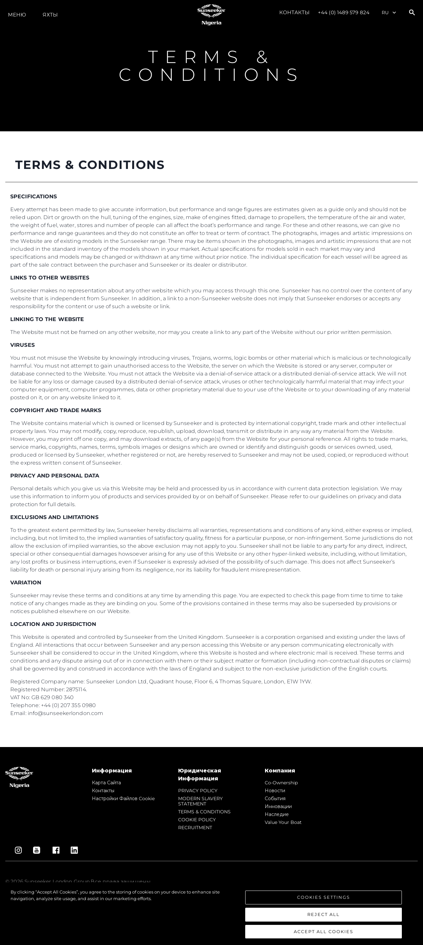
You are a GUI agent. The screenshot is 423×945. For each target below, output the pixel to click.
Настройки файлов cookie (123, 798)
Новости (275, 791)
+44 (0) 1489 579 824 (343, 12)
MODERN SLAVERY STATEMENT (200, 801)
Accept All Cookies (323, 935)
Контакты (294, 12)
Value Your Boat (283, 822)
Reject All (323, 918)
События (275, 798)
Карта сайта (106, 783)
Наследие (277, 814)
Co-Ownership (281, 783)
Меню (17, 15)
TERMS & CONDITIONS (204, 812)
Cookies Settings (323, 901)
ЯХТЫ (50, 15)
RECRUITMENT (195, 828)
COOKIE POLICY (197, 820)
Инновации (278, 806)
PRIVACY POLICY (197, 791)
